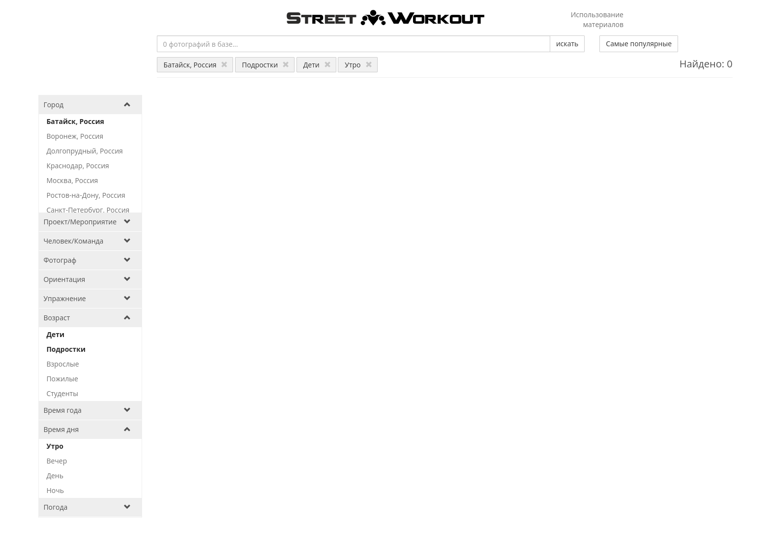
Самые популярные (639, 43)
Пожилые (62, 378)
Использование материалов (597, 19)
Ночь (55, 490)
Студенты (62, 393)
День (54, 475)
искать (567, 43)
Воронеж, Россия (74, 136)
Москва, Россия (72, 180)
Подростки (265, 64)
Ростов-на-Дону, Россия (85, 195)
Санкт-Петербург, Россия (87, 210)
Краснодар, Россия (77, 165)
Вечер (56, 460)
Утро (358, 64)
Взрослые (62, 364)
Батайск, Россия (196, 64)
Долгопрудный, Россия (84, 150)
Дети (317, 64)
